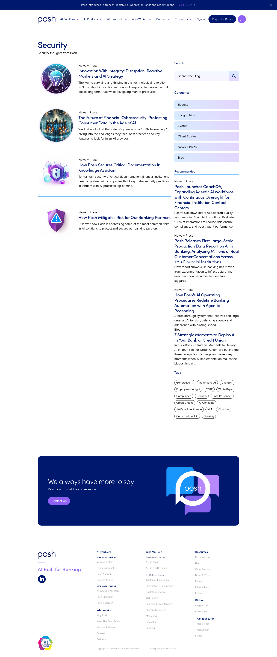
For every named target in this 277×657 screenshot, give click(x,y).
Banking (209, 416)
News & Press (203, 575)
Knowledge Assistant (108, 591)
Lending (150, 628)
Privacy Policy (156, 648)
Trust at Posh (202, 623)
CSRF (209, 389)
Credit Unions (184, 403)
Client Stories (187, 136)
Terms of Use (170, 648)
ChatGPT (227, 383)
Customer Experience (158, 580)
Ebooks (183, 104)
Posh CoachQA (105, 603)
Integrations (201, 605)
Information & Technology (160, 586)
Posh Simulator (105, 597)
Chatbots (223, 409)
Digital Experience (156, 592)
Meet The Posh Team (108, 621)
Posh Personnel (222, 396)
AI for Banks (152, 562)
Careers (101, 633)
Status (198, 635)
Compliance (183, 396)
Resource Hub (203, 557)
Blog (181, 157)
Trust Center (202, 629)
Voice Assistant (105, 562)
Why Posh (102, 615)
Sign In (200, 19)
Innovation (151, 622)
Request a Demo (222, 19)
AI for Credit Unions (156, 568)
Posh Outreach (105, 580)
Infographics (186, 115)
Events (182, 125)
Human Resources (156, 610)
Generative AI (184, 383)
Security (202, 396)
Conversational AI (187, 416)
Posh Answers (104, 574)
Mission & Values (106, 627)
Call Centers (152, 598)
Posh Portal (201, 611)
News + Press (87, 65)
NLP (209, 409)
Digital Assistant (105, 568)
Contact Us (59, 501)
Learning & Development (159, 604)
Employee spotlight (188, 389)
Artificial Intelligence (189, 409)
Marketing (151, 616)
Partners (101, 639)
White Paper (225, 389)
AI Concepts (206, 403)
